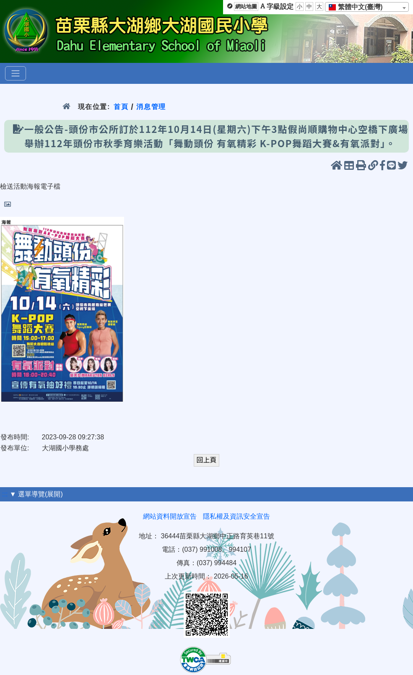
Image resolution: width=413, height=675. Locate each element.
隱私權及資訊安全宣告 (236, 516)
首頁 (121, 106)
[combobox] (367, 7)
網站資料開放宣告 (170, 516)
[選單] (15, 73)
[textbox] (358, 7)
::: (5, 494)
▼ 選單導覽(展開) (36, 494)
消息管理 (151, 106)
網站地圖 (246, 6)
